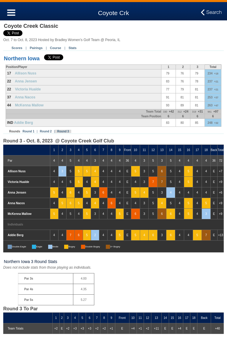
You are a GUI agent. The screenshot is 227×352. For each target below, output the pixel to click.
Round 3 (63, 131)
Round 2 (46, 131)
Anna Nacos (25, 97)
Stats (73, 48)
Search (214, 12)
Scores (17, 48)
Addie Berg (23, 123)
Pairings (36, 48)
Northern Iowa (22, 58)
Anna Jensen (26, 81)
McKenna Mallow (29, 105)
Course (55, 48)
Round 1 (28, 131)
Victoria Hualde (28, 89)
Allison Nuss (25, 73)
